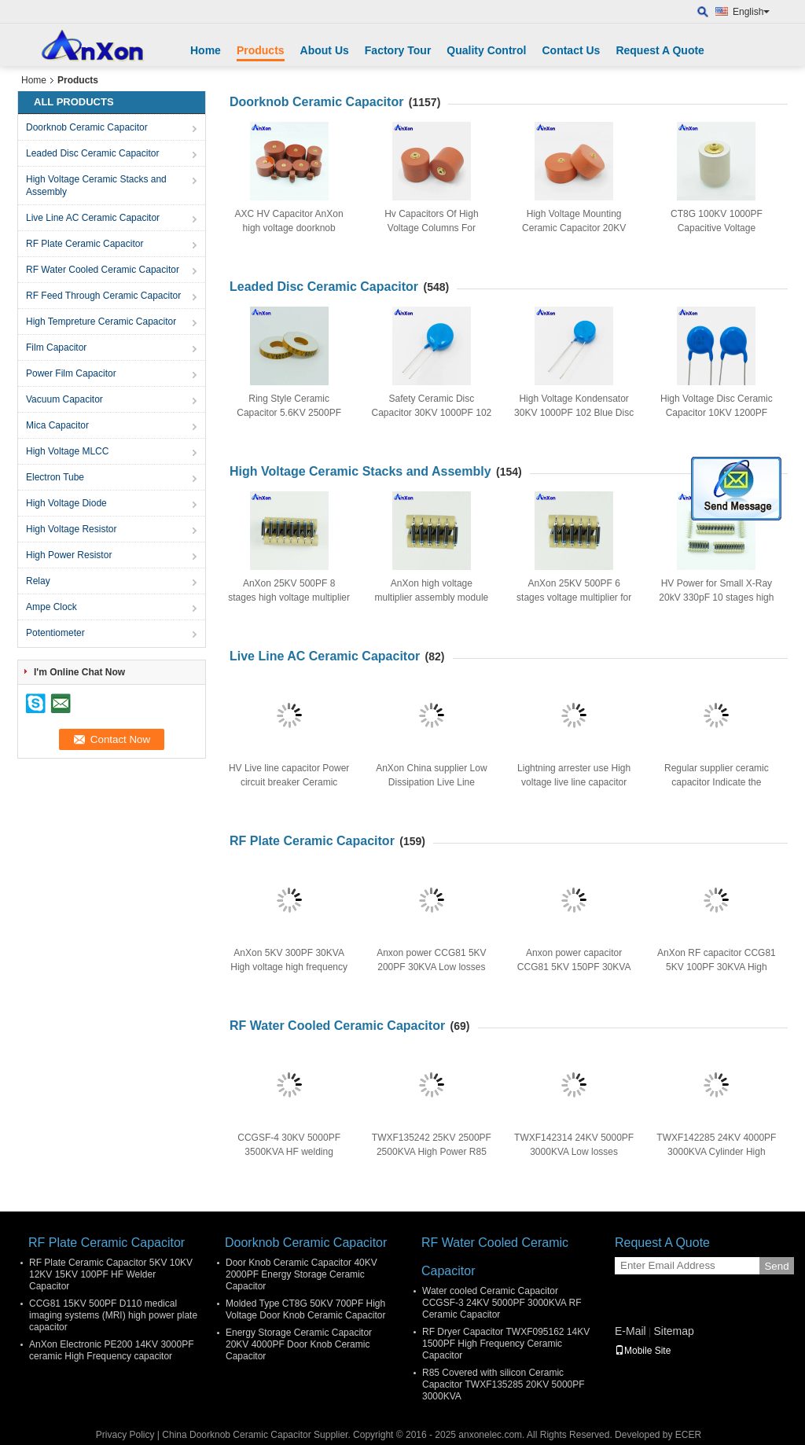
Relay (38, 580)
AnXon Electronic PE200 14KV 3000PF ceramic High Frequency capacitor (111, 1350)
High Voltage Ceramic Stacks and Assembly (96, 185)
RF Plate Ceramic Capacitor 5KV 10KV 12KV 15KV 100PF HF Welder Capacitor (111, 1274)
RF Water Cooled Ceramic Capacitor (102, 269)
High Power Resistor (69, 555)
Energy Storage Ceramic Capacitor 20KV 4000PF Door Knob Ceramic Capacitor (299, 1344)
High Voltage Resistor (71, 529)
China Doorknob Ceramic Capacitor (236, 1434)
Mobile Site (643, 1350)
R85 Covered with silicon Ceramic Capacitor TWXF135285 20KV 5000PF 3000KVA (503, 1384)
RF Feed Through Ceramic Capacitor (103, 295)
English (751, 11)
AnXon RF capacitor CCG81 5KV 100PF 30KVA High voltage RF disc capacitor (716, 967)
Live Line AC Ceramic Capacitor (93, 217)
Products (261, 50)
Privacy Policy (125, 1434)
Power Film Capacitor (71, 373)
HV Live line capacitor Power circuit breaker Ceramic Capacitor (289, 782)
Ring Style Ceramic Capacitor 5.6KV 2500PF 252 (289, 412)
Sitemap (673, 1331)
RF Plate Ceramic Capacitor (84, 243)
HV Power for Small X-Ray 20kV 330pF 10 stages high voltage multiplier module (716, 597)
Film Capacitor (56, 347)
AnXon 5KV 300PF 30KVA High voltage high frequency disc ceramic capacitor (288, 967)
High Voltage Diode (66, 503)
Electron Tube (55, 477)
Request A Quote (660, 50)
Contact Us (571, 50)
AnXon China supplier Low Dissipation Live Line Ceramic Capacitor (431, 782)
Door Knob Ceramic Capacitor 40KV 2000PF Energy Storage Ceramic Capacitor (301, 1274)
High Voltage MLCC (67, 451)
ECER (688, 1434)
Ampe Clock (51, 606)
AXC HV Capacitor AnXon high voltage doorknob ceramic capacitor (289, 228)
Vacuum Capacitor (64, 399)
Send (776, 1266)
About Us (324, 50)
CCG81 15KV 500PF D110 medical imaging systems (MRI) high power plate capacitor (113, 1315)
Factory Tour (398, 50)
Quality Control (486, 50)
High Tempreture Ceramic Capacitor (101, 321)
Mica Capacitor (57, 425)
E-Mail (630, 1331)
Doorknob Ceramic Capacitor (87, 127)
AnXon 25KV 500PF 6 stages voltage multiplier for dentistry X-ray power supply (573, 597)
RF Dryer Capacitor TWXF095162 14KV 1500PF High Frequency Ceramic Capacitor (506, 1343)
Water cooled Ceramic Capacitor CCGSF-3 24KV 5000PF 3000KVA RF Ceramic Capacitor (502, 1302)
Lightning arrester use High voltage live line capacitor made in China (573, 782)
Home (205, 50)
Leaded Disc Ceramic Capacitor (92, 153)
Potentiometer (55, 632)
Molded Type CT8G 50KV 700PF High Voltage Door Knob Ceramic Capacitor (305, 1309)
